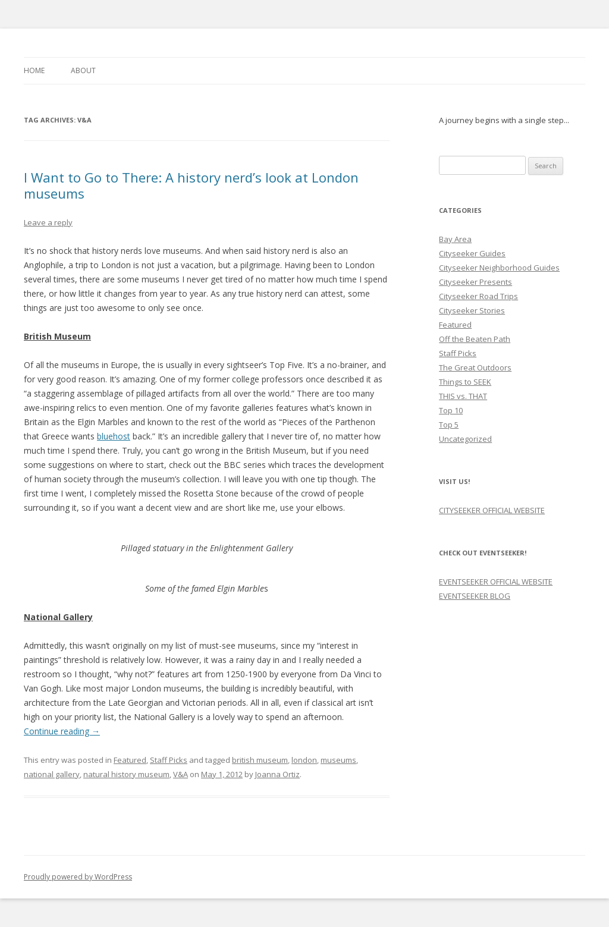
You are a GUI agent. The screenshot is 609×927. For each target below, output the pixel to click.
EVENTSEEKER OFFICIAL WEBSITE (496, 581)
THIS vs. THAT (463, 396)
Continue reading (62, 731)
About (83, 70)
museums (338, 760)
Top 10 (451, 410)
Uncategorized (465, 438)
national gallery (52, 774)
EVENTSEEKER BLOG (474, 595)
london (304, 760)
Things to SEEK (465, 381)
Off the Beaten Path (474, 339)
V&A (180, 774)
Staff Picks (168, 760)
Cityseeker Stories (472, 310)
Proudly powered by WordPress (78, 877)
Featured (130, 760)
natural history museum (126, 774)
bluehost (113, 436)
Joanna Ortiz (277, 774)
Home (34, 70)
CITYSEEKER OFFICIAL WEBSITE (492, 510)
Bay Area (455, 239)
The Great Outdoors (475, 367)
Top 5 (449, 424)
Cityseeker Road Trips (478, 296)
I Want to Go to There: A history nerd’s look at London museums (191, 185)
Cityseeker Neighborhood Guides (499, 267)
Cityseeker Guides (472, 253)
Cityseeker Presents (475, 281)
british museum (260, 760)
